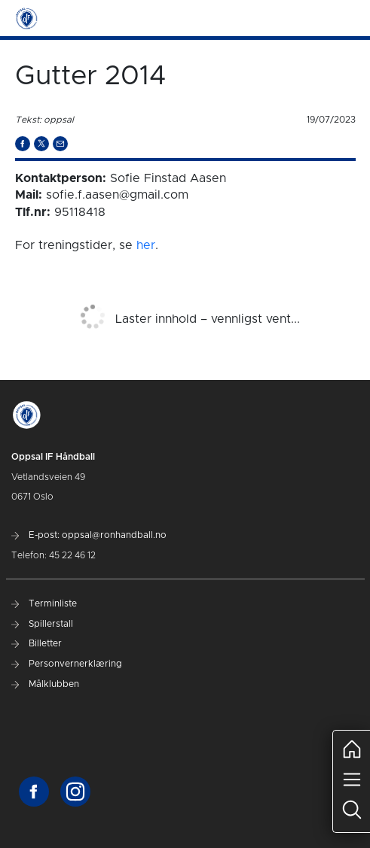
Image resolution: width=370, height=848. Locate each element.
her (145, 245)
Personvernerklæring (66, 663)
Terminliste (44, 603)
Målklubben (45, 683)
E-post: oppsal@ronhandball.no (89, 534)
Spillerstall (42, 623)
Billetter (36, 643)
